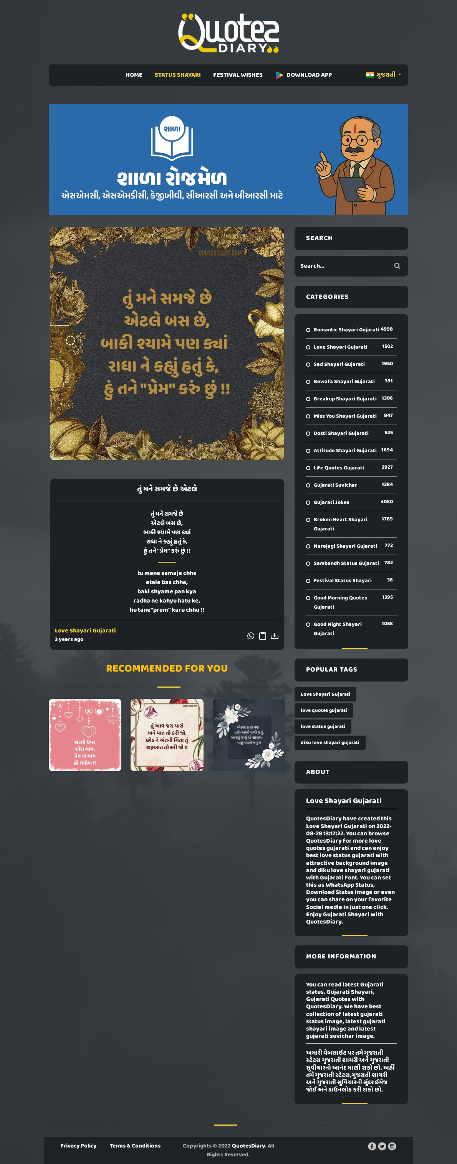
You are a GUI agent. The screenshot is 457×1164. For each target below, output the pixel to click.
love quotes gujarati (324, 710)
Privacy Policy (78, 1146)
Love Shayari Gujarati (85, 631)
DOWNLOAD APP (303, 75)
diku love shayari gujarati (330, 743)
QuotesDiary (248, 1146)
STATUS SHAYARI (178, 75)
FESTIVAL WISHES (238, 75)
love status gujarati (323, 727)
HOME (134, 75)
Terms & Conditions (135, 1146)
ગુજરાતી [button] (381, 75)
